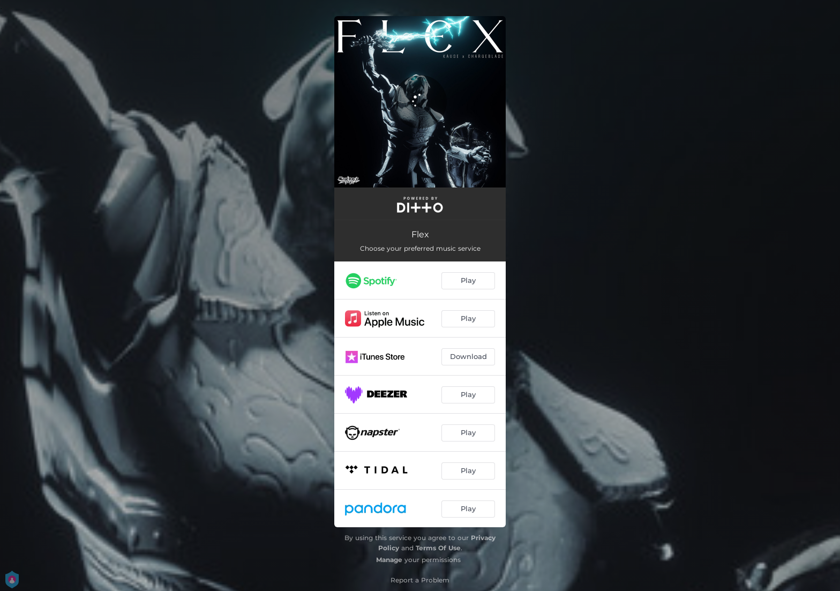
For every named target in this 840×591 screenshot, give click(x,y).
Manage (389, 560)
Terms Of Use (438, 548)
